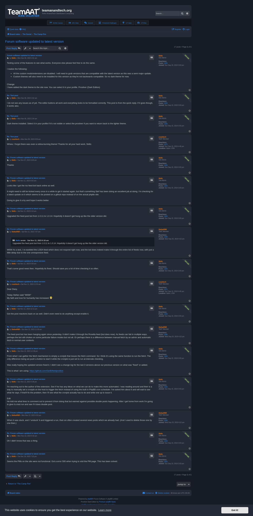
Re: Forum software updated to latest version (26, 157)
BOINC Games (56, 23)
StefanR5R (163, 229)
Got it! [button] (234, 510)
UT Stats (127, 23)
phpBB (89, 499)
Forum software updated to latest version (34, 41)
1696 (165, 237)
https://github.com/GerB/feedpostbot (46, 371)
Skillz (161, 56)
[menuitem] (22, 29)
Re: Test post (12, 95)
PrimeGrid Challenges (108, 23)
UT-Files (141, 23)
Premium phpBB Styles (107, 502)
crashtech (162, 137)
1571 (165, 144)
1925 (165, 63)
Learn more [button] (104, 510)
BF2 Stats (74, 23)
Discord (88, 23)
